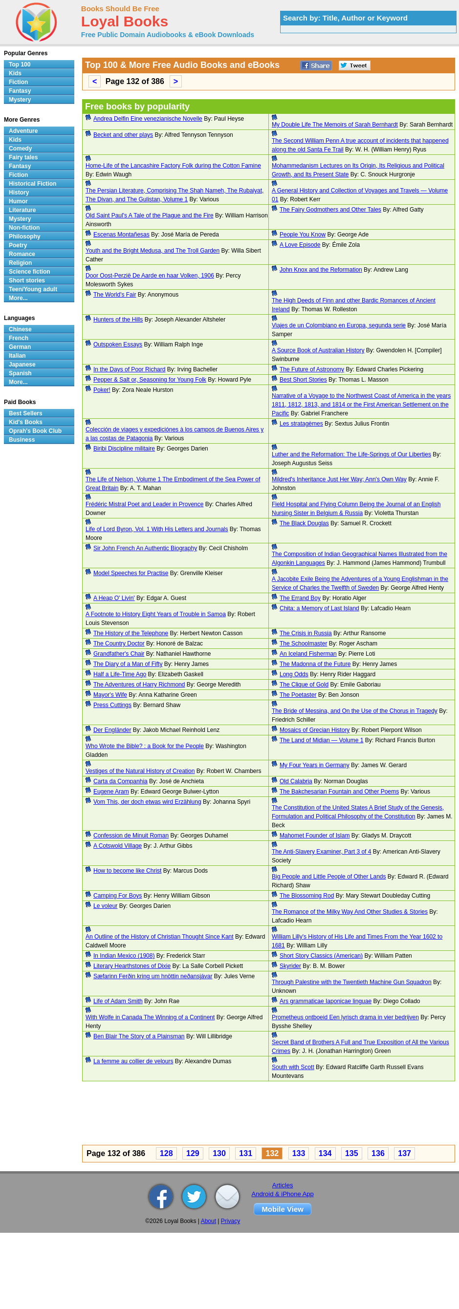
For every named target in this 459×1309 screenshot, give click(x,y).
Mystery (20, 99)
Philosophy (25, 236)
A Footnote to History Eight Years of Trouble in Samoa (156, 614)
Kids (15, 73)
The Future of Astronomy (312, 369)
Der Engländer (112, 730)
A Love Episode (300, 244)
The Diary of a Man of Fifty (127, 664)
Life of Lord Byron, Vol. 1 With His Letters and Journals (157, 529)
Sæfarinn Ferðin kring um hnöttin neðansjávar (152, 976)
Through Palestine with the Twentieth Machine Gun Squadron (352, 982)
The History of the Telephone (130, 633)
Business (22, 439)
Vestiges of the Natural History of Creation (140, 771)
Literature (22, 210)
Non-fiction (24, 227)
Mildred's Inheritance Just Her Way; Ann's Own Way (339, 479)
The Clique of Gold (304, 684)
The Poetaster (298, 694)
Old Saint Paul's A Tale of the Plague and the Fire (150, 215)
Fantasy (20, 90)
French (18, 338)
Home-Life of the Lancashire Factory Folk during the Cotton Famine (173, 165)
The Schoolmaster (303, 643)
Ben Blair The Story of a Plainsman (139, 1036)
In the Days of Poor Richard (129, 369)
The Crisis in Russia (306, 633)
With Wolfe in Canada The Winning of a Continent (150, 1017)
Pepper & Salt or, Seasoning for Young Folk (149, 379)
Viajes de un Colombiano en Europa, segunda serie (339, 325)
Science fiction (29, 271)
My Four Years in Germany (315, 765)
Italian (17, 355)
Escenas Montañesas (121, 234)
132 (272, 1153)
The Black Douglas (304, 523)
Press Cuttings (112, 705)
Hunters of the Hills (118, 319)
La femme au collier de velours (133, 1061)
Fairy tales (23, 157)
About (208, 1221)
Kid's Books (26, 422)
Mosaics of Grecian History (315, 730)
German (20, 346)
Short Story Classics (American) (321, 955)
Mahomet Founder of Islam (315, 835)
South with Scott (293, 1067)
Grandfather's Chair (118, 653)
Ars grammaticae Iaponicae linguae (326, 1001)
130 (219, 1153)
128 (166, 1153)
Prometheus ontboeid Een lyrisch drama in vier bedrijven (345, 1017)
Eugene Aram (111, 791)
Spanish (20, 373)
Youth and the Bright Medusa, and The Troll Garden (152, 250)
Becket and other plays (123, 134)
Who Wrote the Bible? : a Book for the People (145, 746)
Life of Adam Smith (118, 1001)
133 (299, 1153)
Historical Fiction (32, 183)
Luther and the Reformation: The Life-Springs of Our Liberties (351, 454)
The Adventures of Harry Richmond (139, 684)
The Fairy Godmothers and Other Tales (330, 209)
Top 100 (19, 64)
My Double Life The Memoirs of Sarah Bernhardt (335, 124)
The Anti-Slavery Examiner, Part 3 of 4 (321, 851)
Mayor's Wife (110, 694)
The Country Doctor (119, 643)
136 (378, 1153)
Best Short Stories (303, 379)
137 (404, 1153)
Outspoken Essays (117, 344)
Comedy (20, 148)
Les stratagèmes (301, 423)
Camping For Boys (117, 895)
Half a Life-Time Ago (119, 674)
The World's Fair (114, 294)
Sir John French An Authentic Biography (145, 548)
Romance (22, 254)
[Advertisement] (250, 1114)
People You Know (303, 234)
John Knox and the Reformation (321, 269)
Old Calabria (296, 781)
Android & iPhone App (283, 1194)
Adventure (23, 131)
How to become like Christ (127, 870)
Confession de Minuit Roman (131, 835)
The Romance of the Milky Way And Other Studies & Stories (350, 911)
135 (351, 1153)
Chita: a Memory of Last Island (319, 608)
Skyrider (290, 966)
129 (192, 1153)
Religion (20, 262)
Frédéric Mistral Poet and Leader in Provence (144, 504)
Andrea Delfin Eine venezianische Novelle (147, 118)
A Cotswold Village (117, 845)
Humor (18, 201)
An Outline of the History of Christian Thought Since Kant (160, 936)
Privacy (230, 1221)
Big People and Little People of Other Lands (329, 876)
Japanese (22, 364)
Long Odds (294, 674)
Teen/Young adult (33, 289)
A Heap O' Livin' (114, 598)
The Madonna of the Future (315, 664)
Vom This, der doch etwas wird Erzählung (147, 801)
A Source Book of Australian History (318, 350)
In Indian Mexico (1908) (123, 955)
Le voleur (105, 905)
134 (325, 1153)
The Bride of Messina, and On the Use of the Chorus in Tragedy (354, 711)
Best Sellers (26, 413)
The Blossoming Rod (307, 895)
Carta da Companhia (120, 781)
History (19, 192)
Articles (282, 1185)
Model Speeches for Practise (130, 573)
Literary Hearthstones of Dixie (132, 966)
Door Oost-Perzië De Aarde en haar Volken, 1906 (150, 275)
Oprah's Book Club (35, 431)
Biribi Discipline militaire (124, 448)
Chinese (20, 329)
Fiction (18, 82)
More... (18, 298)
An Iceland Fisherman (308, 653)
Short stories (27, 280)
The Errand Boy (300, 598)
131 (245, 1153)
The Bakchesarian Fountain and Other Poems (339, 791)
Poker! (101, 389)
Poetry (18, 245)
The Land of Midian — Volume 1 (321, 740)
